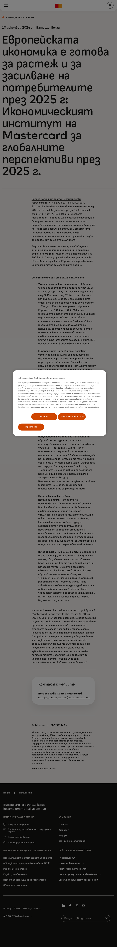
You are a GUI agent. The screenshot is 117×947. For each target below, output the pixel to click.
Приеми (44, 417)
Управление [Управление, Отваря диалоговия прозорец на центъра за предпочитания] (31, 427)
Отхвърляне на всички (72, 417)
